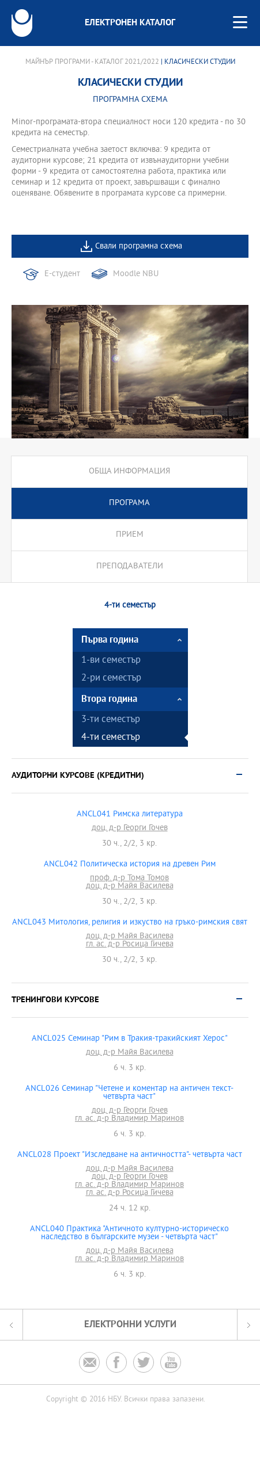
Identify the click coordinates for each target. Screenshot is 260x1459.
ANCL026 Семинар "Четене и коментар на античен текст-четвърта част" (129, 1093)
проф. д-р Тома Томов (129, 878)
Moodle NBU (136, 274)
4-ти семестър (110, 738)
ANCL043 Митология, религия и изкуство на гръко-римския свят (129, 923)
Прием (130, 534)
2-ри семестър (111, 679)
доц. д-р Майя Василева (130, 887)
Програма (129, 503)
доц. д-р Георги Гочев (130, 828)
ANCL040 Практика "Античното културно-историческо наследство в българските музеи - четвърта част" (129, 1233)
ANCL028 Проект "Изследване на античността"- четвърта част (129, 1155)
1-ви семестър (111, 661)
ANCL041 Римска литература (130, 815)
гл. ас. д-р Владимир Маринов (129, 1119)
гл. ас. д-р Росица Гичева (130, 945)
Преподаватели (129, 566)
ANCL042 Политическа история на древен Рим (130, 865)
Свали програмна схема (138, 246)
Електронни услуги (130, 1325)
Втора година (109, 699)
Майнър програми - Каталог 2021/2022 (92, 62)
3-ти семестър (110, 720)
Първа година (109, 640)
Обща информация (129, 471)
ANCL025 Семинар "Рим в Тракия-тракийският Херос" (130, 1039)
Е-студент (62, 274)
